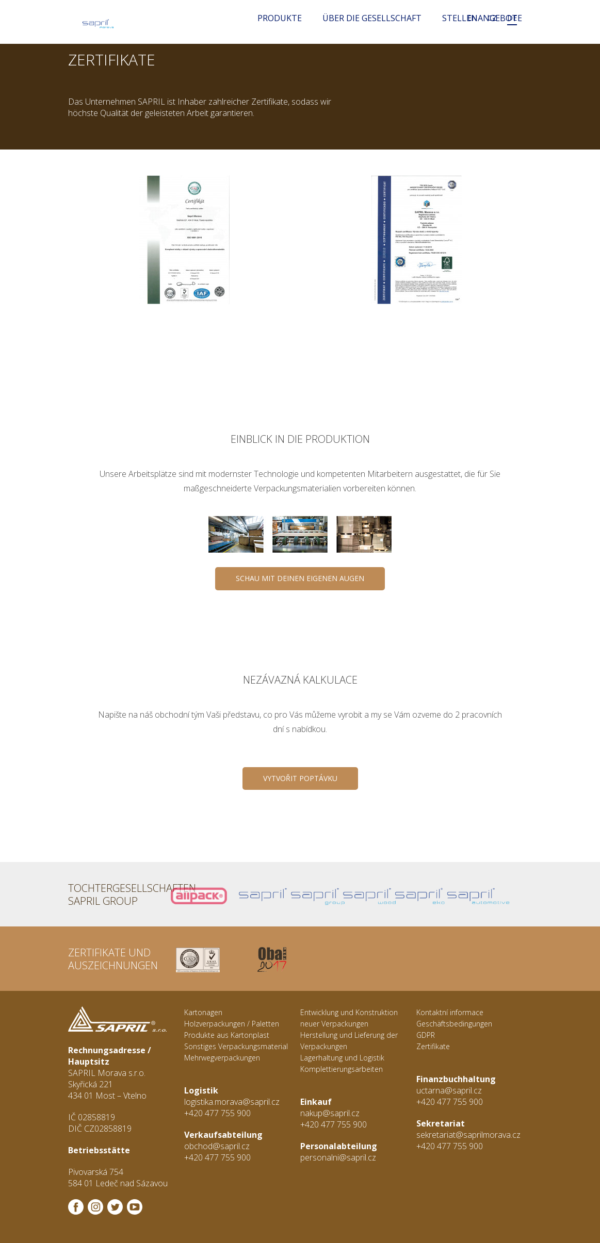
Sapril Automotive (446, 894)
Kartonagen (203, 1012)
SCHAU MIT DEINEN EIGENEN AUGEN (300, 578)
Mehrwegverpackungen (222, 1058)
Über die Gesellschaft (371, 18)
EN (472, 18)
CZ (492, 18)
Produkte (279, 18)
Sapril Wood (343, 894)
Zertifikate (433, 1046)
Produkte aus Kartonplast (226, 1035)
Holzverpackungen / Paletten (231, 1024)
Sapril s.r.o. (239, 894)
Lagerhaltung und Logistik (342, 1058)
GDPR (425, 1035)
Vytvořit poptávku (300, 778)
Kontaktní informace (449, 1012)
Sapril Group (291, 894)
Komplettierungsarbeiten (341, 1069)
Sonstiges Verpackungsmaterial (236, 1046)
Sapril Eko (395, 894)
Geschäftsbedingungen (454, 1024)
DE (512, 18)
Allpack (187, 894)
